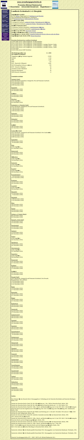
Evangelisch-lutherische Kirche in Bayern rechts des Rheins (44, 34)
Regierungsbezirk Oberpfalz (32, 19)
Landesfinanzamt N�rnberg (37, 27)
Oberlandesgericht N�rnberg (42, 22)
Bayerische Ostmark (31, 30)
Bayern (18, 16)
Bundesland (17, 19)
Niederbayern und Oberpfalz (36, 16)
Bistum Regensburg (36, 36)
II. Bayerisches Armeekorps (36, 32)
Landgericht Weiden (30, 22)
